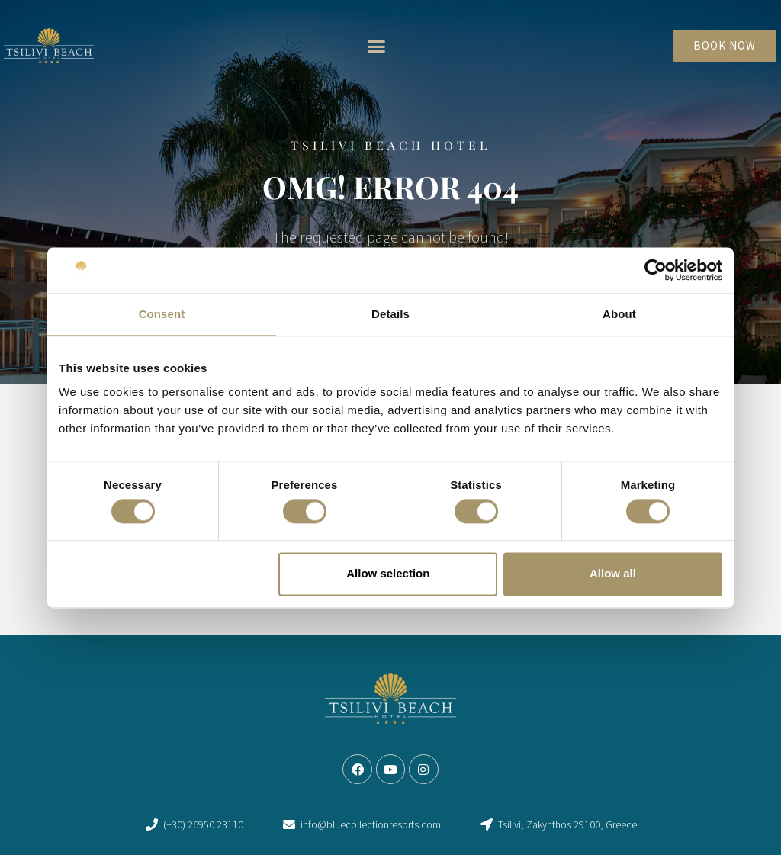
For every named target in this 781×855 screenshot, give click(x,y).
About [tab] (619, 313)
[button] (376, 45)
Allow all (613, 573)
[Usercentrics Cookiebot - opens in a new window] (655, 270)
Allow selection (387, 573)
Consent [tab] (162, 313)
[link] (49, 45)
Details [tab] (390, 313)
